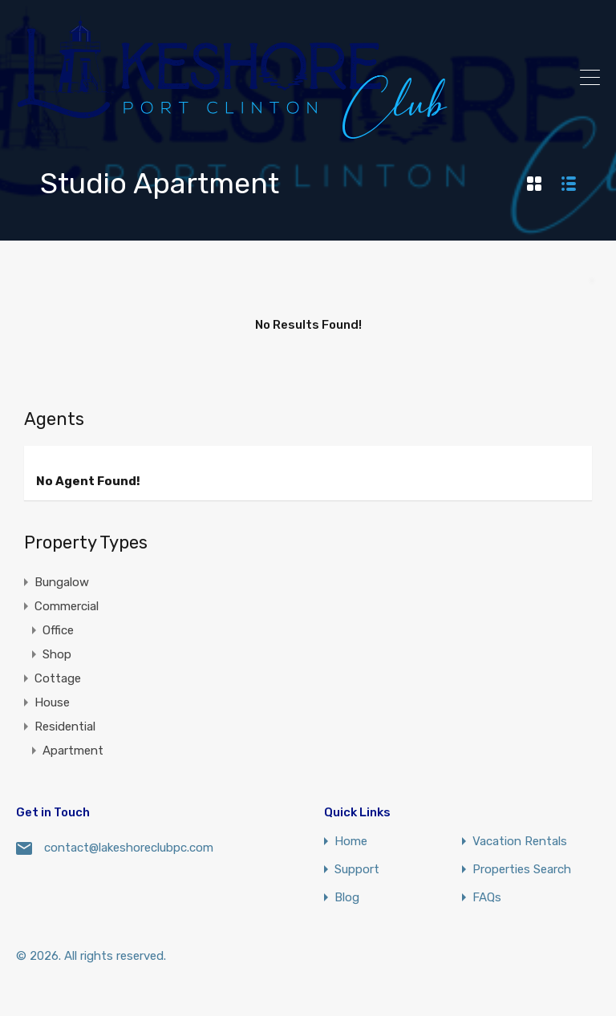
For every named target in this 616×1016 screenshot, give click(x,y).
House (52, 702)
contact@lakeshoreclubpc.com (128, 847)
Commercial (66, 606)
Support (356, 870)
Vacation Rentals (519, 842)
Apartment (73, 750)
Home (350, 842)
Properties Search (521, 870)
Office (58, 630)
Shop (57, 654)
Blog (346, 898)
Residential (64, 726)
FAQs (486, 898)
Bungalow (61, 582)
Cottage (57, 678)
